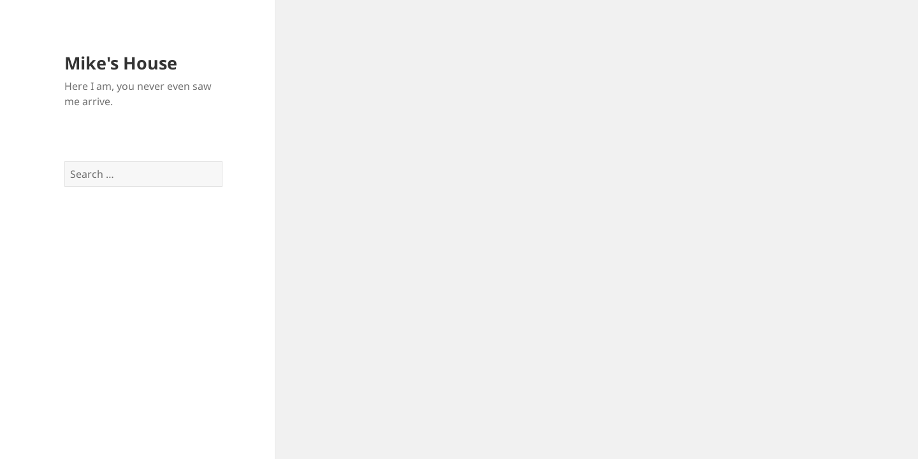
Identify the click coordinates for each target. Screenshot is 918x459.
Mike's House (120, 63)
